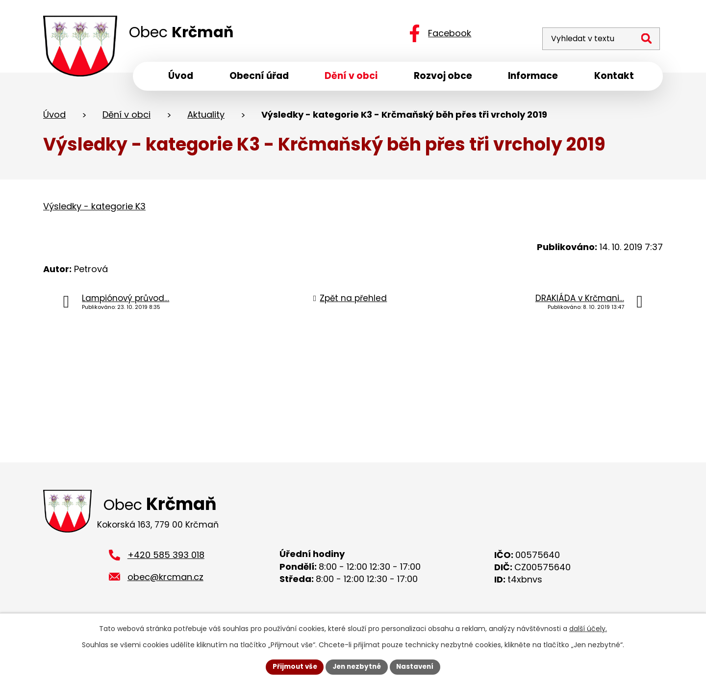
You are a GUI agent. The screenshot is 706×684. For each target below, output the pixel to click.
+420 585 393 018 (165, 559)
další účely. (588, 628)
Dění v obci (126, 117)
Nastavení (417, 666)
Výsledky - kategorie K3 (94, 209)
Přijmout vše (292, 666)
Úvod (54, 117)
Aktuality (206, 117)
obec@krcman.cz (165, 581)
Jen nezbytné (356, 666)
